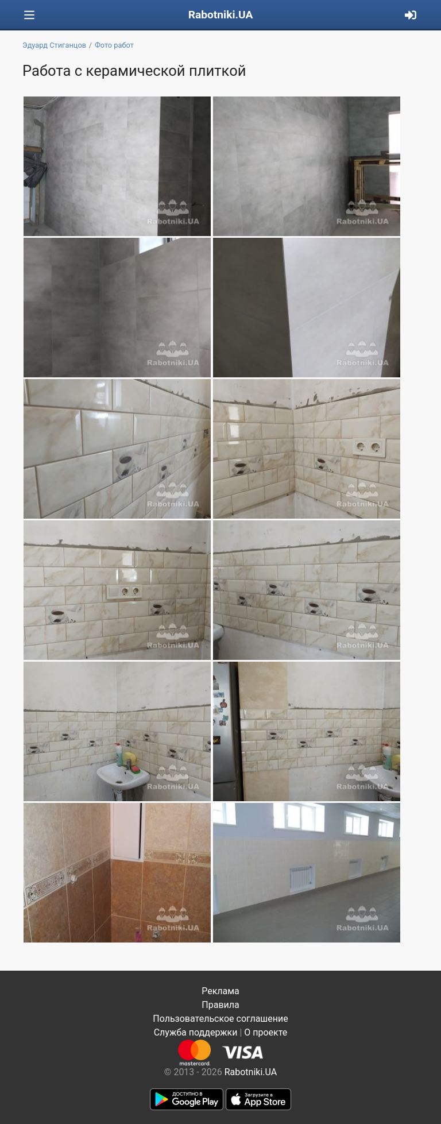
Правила (220, 1004)
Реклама (220, 991)
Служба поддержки (196, 1032)
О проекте (265, 1032)
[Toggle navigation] (29, 15)
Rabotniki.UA (220, 14)
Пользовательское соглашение (220, 1018)
